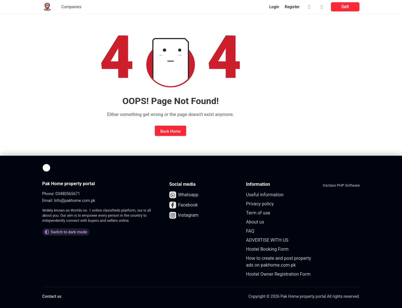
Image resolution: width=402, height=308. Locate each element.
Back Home (170, 131)
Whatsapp (184, 194)
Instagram (184, 215)
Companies (71, 7)
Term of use (258, 213)
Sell (345, 6)
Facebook (183, 205)
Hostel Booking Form (267, 249)
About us (255, 222)
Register (292, 7)
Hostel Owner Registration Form (278, 274)
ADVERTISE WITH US (267, 240)
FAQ (250, 231)
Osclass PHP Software (341, 185)
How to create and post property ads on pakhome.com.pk (278, 262)
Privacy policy (260, 203)
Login (274, 7)
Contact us (52, 296)
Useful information (265, 194)
